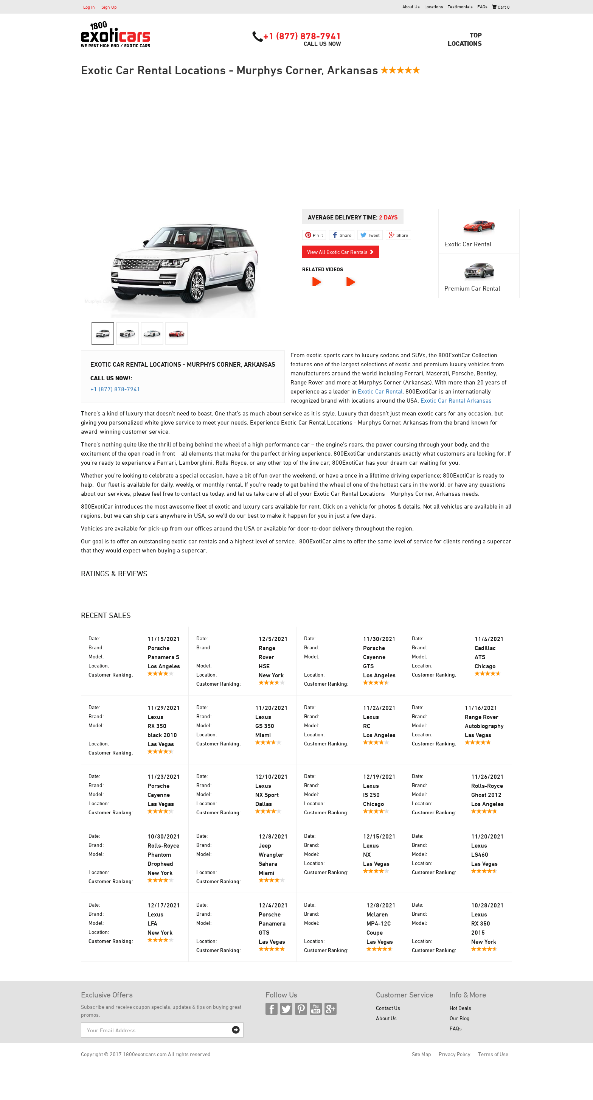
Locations (433, 6)
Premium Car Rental (472, 288)
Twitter (286, 1009)
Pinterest (301, 1009)
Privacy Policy (454, 1054)
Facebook (271, 1009)
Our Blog (459, 1018)
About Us (411, 6)
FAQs (482, 6)
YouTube (316, 1009)
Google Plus (330, 1009)
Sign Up (108, 6)
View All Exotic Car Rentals (340, 252)
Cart (501, 6)
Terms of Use (493, 1054)
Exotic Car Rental (468, 244)
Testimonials (460, 6)
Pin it (318, 235)
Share (345, 235)
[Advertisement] (296, 143)
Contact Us (388, 1008)
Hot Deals (460, 1008)
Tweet (374, 235)
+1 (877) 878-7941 (302, 36)
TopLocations (465, 39)
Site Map (421, 1054)
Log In (89, 6)
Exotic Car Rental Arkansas (456, 400)
